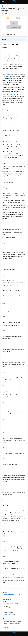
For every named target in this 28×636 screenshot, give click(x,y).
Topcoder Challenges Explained (11, 594)
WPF (6, 13)
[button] (25, 34)
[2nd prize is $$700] (17, 18)
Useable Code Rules (8, 614)
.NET (2, 13)
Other (9, 13)
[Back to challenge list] (2, 6)
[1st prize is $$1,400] (7, 18)
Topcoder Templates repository (11, 623)
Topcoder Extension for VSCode (11, 621)
